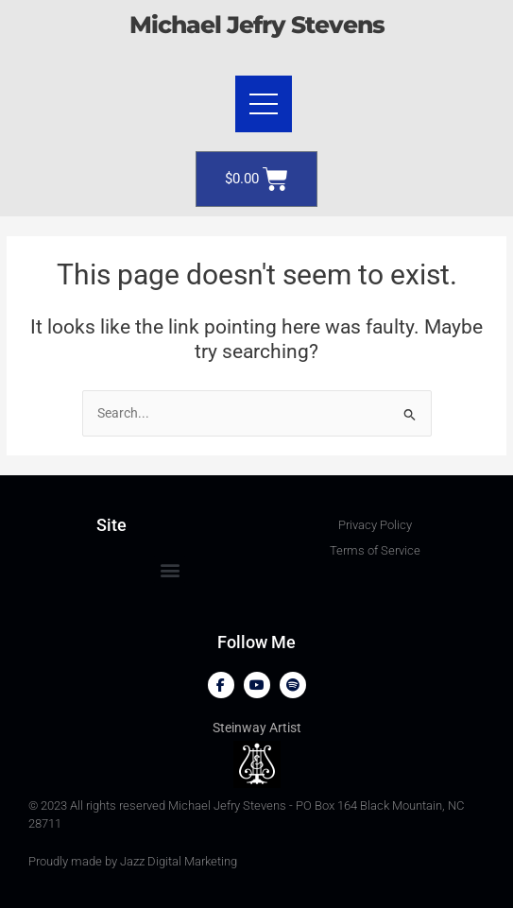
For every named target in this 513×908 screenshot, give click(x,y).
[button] (169, 569)
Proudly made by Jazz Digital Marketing (132, 861)
